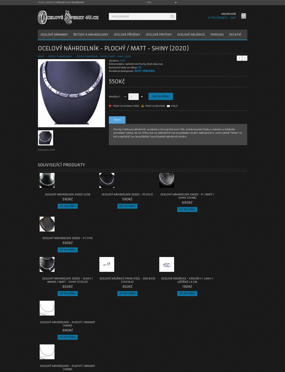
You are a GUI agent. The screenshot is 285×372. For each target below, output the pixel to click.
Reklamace (118, 348)
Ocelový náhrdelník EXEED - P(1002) (116, 196)
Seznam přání (191, 352)
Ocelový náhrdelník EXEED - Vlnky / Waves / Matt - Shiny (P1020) (64, 241)
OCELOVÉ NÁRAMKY (54, 34)
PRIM (122, 60)
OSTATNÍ (235, 34)
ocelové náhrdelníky (66, 317)
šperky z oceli (156, 317)
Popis (117, 119)
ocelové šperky (175, 317)
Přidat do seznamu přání (126, 106)
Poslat (174, 106)
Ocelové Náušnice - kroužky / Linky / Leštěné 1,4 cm (169, 239)
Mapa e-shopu (120, 352)
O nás (44, 344)
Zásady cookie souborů (54, 357)
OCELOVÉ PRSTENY (159, 34)
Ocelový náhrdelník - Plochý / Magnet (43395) (221, 239)
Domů (41, 56)
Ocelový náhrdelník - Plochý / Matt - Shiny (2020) (103, 56)
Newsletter (189, 357)
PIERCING (217, 34)
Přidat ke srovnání (155, 106)
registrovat (78, 2)
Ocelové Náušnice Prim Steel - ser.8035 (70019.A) (116, 239)
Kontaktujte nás (121, 344)
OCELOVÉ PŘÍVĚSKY (127, 34)
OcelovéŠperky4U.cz (52, 368)
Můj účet (188, 344)
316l (143, 317)
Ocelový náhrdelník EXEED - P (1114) (221, 196)
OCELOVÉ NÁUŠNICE (191, 34)
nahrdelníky (45, 317)
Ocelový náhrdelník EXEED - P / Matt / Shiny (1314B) (169, 196)
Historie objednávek (195, 348)
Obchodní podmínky (52, 352)
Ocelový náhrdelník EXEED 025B (64, 194)
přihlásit (60, 2)
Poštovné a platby (51, 348)
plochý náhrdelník (106, 317)
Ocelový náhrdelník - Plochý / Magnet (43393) (64, 286)
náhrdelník (87, 317)
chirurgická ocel (128, 317)
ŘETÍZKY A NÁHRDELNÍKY (90, 34)
